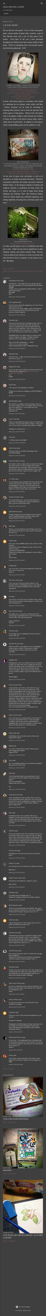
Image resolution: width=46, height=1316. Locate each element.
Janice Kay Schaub (15, 983)
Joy (10, 596)
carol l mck (12, 419)
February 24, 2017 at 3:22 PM (17, 858)
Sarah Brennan (14, 511)
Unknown (12, 920)
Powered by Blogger (23, 1307)
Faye (10, 813)
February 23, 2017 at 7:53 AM (17, 574)
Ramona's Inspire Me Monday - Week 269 (23, 97)
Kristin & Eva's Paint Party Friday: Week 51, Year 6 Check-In (23, 93)
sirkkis (11, 746)
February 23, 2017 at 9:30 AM (17, 591)
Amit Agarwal (13, 302)
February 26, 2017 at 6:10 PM (17, 961)
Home (6, 13)
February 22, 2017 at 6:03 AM (17, 348)
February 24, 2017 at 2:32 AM (17, 755)
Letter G (30, 271)
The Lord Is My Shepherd (16, 1119)
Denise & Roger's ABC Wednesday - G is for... (23, 243)
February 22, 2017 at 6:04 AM (17, 361)
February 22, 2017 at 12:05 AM (17, 297)
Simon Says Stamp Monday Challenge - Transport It (23, 173)
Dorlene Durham (14, 497)
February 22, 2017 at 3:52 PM (17, 473)
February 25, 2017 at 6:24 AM (17, 872)
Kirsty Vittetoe (13, 999)
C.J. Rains (12, 479)
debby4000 (13, 367)
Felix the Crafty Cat (15, 461)
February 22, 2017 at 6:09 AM (17, 379)
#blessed (7, 1170)
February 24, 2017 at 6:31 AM (17, 807)
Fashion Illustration (22, 271)
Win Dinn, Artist (14, 580)
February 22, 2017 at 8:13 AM (17, 413)
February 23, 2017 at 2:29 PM (17, 625)
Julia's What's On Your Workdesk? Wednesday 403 (23, 91)
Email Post (11, 268)
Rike (10, 526)
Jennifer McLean (14, 644)
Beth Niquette (14, 905)
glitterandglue (13, 401)
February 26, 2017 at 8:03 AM (17, 927)
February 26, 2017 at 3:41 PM (17, 945)
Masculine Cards (37, 271)
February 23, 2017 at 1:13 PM (16, 605)
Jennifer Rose (13, 951)
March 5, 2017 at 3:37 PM (16, 1050)
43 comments (11, 1122)
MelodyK (12, 320)
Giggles (11, 660)
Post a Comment (8, 1069)
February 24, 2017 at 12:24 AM (17, 709)
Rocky (11, 1055)
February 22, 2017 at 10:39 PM (17, 506)
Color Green (13, 271)
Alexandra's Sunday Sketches (23, 95)
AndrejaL (12, 892)
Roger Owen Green (15, 878)
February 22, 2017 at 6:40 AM (17, 395)
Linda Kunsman (14, 795)
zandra (11, 566)
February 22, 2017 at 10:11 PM (17, 491)
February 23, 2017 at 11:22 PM (17, 638)
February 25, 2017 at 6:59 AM (17, 887)
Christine (12, 631)
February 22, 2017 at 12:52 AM (17, 315)
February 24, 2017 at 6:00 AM (17, 789)
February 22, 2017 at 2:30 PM (17, 455)
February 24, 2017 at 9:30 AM (17, 845)
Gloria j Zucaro (13, 685)
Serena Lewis (13, 933)
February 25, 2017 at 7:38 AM (17, 900)
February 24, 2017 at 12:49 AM (17, 727)
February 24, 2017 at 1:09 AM (17, 740)
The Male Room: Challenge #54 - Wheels (23, 169)
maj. (10, 437)
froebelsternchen (14, 281)
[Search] (42, 3)
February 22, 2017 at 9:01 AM (17, 431)
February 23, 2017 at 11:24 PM (17, 654)
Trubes (11, 541)
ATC (8, 271)
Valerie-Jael (12, 733)
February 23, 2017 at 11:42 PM (17, 679)
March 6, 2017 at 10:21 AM (16, 1064)
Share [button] (4, 268)
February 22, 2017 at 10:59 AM (17, 442)
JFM (10, 773)
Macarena (12, 967)
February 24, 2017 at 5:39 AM (17, 768)
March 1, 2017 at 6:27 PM (15, 1032)
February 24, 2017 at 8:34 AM (17, 825)
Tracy (10, 760)
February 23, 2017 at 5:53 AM (17, 535)
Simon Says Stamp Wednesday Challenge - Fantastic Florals (23, 171)
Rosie (11, 385)
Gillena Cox (12, 863)
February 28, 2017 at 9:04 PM (17, 1007)
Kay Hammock (14, 611)
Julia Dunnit (13, 448)
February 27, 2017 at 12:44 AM (17, 978)
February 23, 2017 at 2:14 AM (17, 520)
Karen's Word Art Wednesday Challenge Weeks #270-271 (23, 89)
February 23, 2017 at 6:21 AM (17, 560)
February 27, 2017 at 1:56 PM (16, 994)
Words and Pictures (15, 1037)
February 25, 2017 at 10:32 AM (17, 914)
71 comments (11, 1241)
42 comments (11, 1173)
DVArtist (11, 831)
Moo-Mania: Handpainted (23, 99)
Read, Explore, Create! (13, 7)
